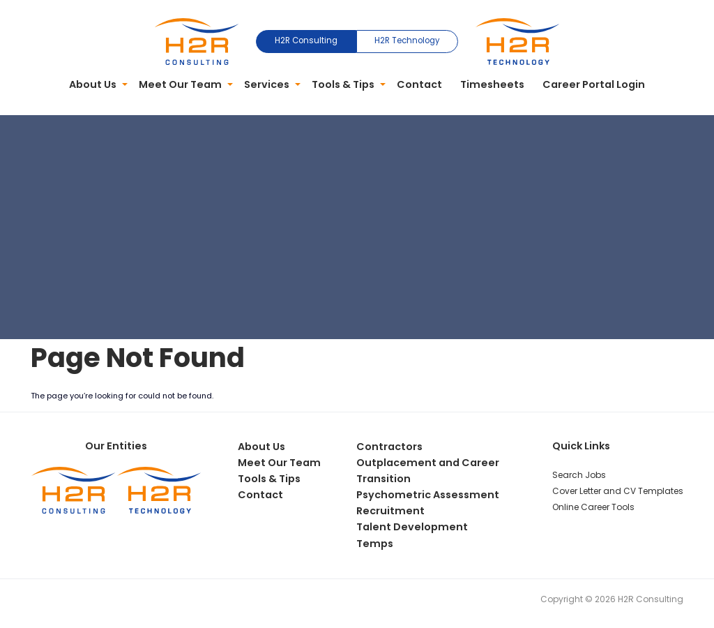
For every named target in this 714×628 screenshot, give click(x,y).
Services (266, 84)
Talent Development (412, 527)
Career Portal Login (593, 84)
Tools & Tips (343, 84)
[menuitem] (95, 85)
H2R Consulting (306, 40)
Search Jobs (579, 475)
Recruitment (390, 511)
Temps (374, 544)
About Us (92, 84)
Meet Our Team (180, 84)
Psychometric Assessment (427, 495)
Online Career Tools (593, 507)
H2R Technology (406, 40)
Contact (419, 84)
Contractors (389, 447)
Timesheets (492, 84)
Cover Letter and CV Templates (617, 491)
